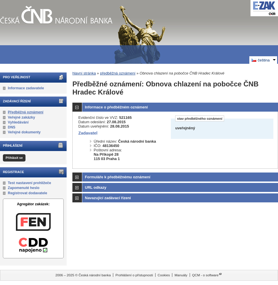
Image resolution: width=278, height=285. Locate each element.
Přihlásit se (14, 157)
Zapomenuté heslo (23, 188)
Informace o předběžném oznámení (116, 107)
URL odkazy (95, 187)
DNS (11, 127)
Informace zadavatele (26, 88)
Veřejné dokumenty (24, 132)
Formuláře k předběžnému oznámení (117, 177)
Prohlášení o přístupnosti (134, 275)
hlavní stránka (84, 73)
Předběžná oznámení (25, 112)
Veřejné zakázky (21, 117)
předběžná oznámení (117, 73)
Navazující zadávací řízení (108, 198)
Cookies (164, 275)
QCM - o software (205, 275)
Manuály (181, 275)
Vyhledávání (18, 122)
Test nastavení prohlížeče (29, 183)
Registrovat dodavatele (27, 193)
